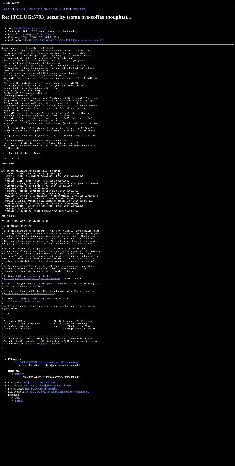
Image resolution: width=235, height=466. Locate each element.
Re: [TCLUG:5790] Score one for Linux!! (47, 446)
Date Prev (7, 8)
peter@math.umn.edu (41, 34)
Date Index (63, 8)
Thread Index (78, 8)
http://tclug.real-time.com (43, 403)
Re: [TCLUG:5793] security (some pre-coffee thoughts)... (47, 423)
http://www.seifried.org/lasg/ (23, 352)
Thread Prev (33, 8)
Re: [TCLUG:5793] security (39, 443)
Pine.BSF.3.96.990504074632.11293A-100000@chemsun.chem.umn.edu (63, 40)
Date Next (20, 8)
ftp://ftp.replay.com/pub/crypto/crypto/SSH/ (32, 325)
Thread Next (49, 8)
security (19, 435)
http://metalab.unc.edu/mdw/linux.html (29, 343)
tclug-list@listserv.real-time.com (29, 28)
